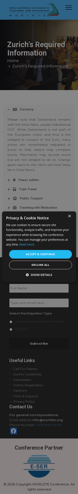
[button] (39, 275)
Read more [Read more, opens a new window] (26, 244)
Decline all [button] (40, 265)
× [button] (69, 216)
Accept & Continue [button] (40, 254)
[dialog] (39, 246)
